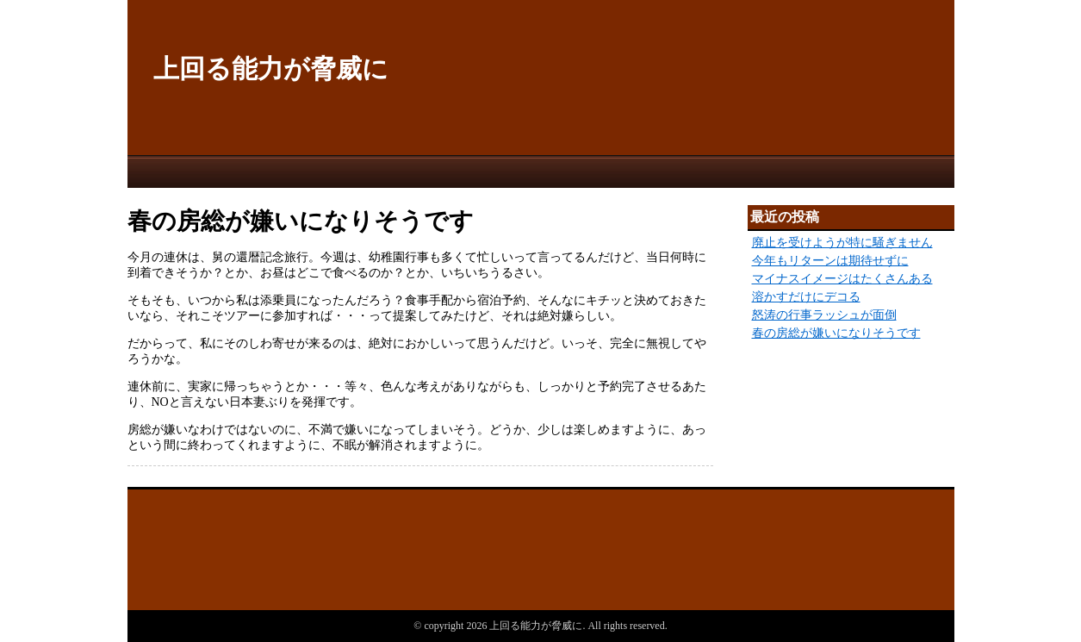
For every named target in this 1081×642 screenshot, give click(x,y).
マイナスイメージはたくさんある (842, 278)
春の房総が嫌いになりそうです (836, 333)
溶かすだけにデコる (806, 296)
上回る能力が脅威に (270, 68)
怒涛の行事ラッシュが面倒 (824, 315)
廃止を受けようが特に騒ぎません (842, 242)
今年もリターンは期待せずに (830, 260)
